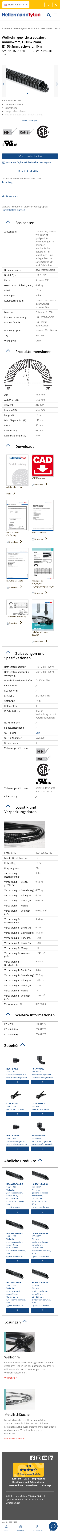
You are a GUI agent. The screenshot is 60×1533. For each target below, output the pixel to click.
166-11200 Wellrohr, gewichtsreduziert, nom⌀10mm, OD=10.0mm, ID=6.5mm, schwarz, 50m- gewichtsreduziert (17, 1188)
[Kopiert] (4, 56)
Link (38, 732)
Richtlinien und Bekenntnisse (28, 1481)
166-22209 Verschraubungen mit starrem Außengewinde (43, 1066)
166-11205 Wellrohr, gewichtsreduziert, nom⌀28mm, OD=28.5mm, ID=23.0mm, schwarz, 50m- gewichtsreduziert (43, 1287)
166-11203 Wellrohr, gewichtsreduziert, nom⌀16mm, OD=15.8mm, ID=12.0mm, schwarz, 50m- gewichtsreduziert (43, 1238)
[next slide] (56, 84)
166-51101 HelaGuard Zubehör (17, 1100)
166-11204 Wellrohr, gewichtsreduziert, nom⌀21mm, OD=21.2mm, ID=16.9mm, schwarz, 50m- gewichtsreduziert (17, 1287)
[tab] (30, 223)
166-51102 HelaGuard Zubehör (43, 1100)
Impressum (38, 1478)
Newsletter (32, 1485)
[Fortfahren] (48, 4)
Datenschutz (16, 1485)
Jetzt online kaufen (30, 156)
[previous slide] (3, 84)
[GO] (49, 15)
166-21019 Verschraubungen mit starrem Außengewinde (17, 1133)
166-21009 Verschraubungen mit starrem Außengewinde (17, 1066)
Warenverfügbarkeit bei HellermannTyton (26, 162)
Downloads (10, 196)
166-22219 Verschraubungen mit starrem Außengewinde (43, 1133)
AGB (26, 1478)
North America (16, 4)
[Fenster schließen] (56, 5)
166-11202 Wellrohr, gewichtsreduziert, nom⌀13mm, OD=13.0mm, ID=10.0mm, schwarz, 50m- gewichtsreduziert (17, 1238)
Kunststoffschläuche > (14, 209)
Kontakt (16, 1478)
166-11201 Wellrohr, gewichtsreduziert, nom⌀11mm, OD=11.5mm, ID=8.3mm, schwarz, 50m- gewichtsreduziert (43, 1188)
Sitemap (46, 1485)
